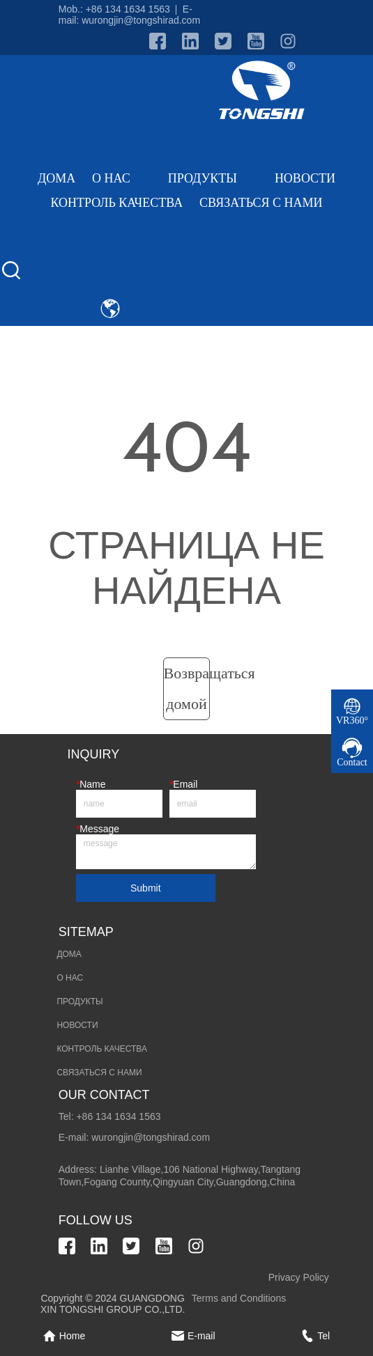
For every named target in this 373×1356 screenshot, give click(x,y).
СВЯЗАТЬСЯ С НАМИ (260, 203)
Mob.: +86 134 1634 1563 (114, 9)
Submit (145, 888)
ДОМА (56, 178)
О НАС (121, 178)
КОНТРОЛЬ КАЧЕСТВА (116, 203)
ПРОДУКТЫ (213, 178)
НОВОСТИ (305, 178)
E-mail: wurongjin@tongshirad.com (129, 14)
